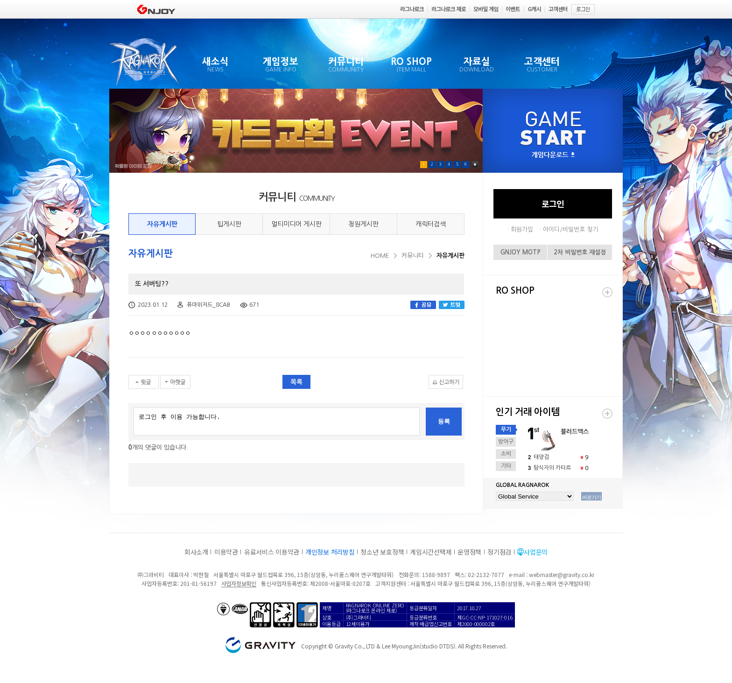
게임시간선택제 (430, 551)
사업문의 (536, 551)
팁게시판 (229, 224)
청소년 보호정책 (382, 551)
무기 (506, 429)
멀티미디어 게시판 (296, 224)
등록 (444, 421)
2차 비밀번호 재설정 (580, 252)
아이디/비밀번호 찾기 (570, 229)
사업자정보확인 (238, 583)
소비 (506, 454)
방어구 (506, 441)
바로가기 (591, 497)
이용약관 (226, 551)
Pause (475, 164)
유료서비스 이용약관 (271, 551)
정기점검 (499, 551)
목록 (296, 382)
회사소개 (196, 551)
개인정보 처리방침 (329, 551)
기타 (506, 466)
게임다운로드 (553, 155)
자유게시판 (162, 224)
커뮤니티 (412, 256)
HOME (380, 256)
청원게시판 (363, 224)
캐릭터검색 (430, 224)
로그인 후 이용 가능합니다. (277, 422)
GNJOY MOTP (520, 252)
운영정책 (469, 551)
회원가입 (522, 229)
